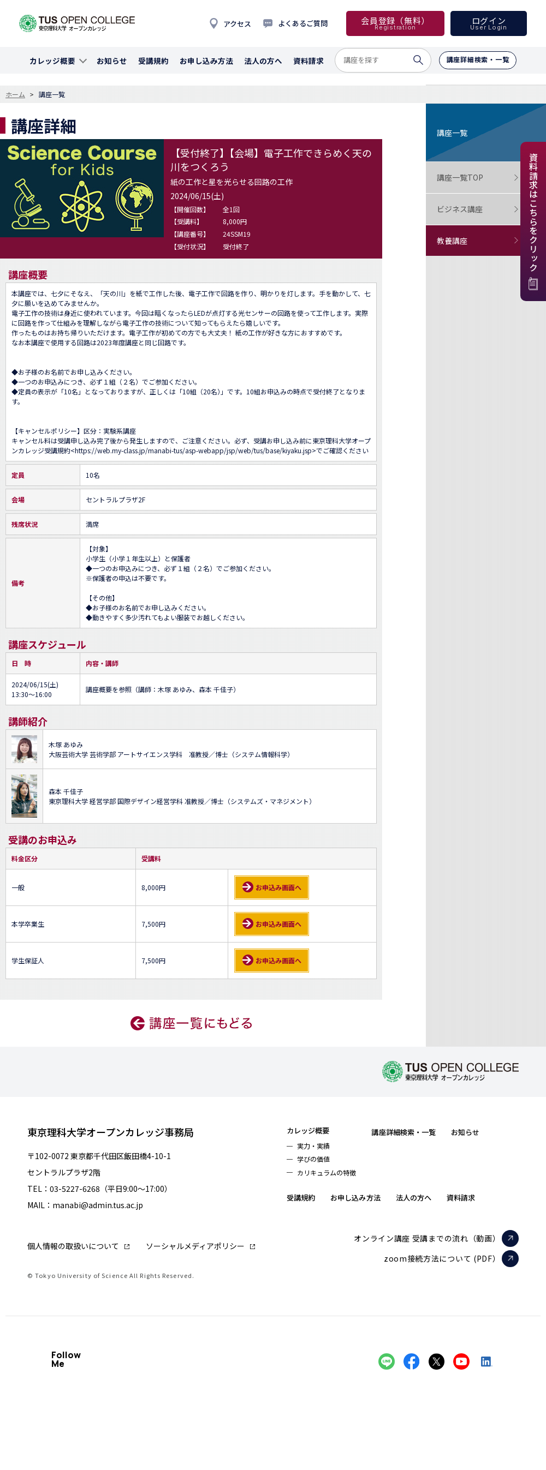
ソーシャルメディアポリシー (195, 1246)
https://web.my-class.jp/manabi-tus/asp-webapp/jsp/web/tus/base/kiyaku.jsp (193, 450)
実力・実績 (317, 1148)
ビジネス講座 (478, 209)
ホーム (15, 94)
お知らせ (305, 1204)
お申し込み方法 (422, 1204)
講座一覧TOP (478, 177)
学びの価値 (317, 1164)
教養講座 (478, 240)
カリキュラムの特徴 (333, 1179)
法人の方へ (493, 1204)
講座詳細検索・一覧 (425, 1131)
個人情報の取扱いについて (73, 1246)
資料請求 (305, 1226)
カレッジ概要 (314, 1131)
